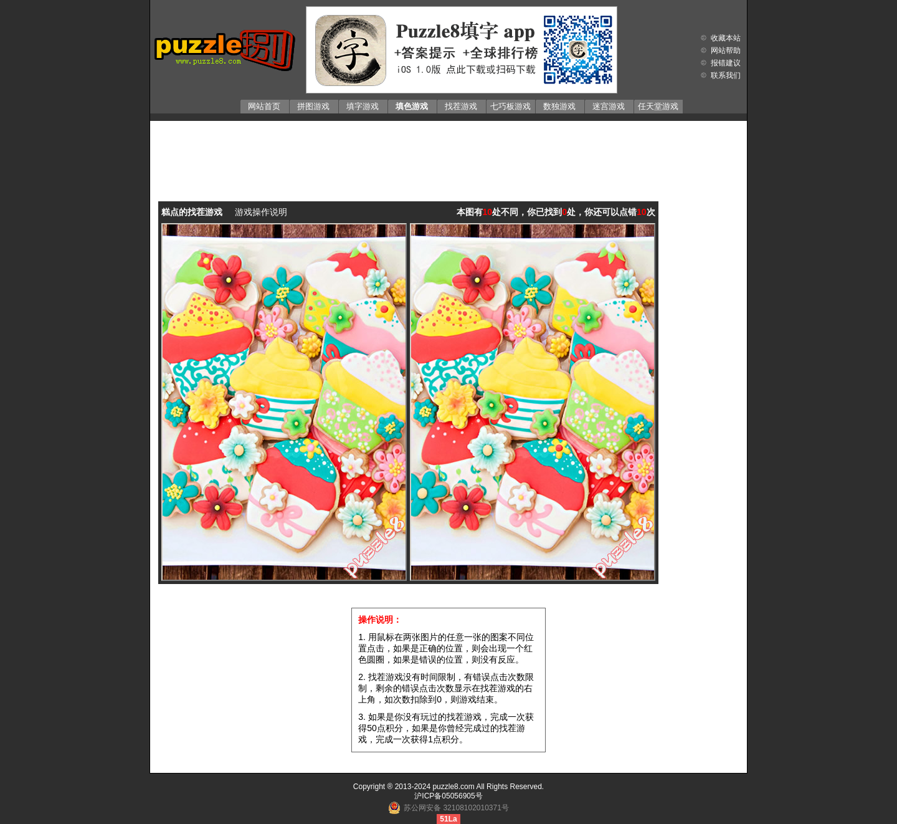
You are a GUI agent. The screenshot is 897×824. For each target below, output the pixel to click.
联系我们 (726, 75)
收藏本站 (726, 38)
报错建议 (726, 63)
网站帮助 (726, 50)
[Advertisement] (448, 152)
